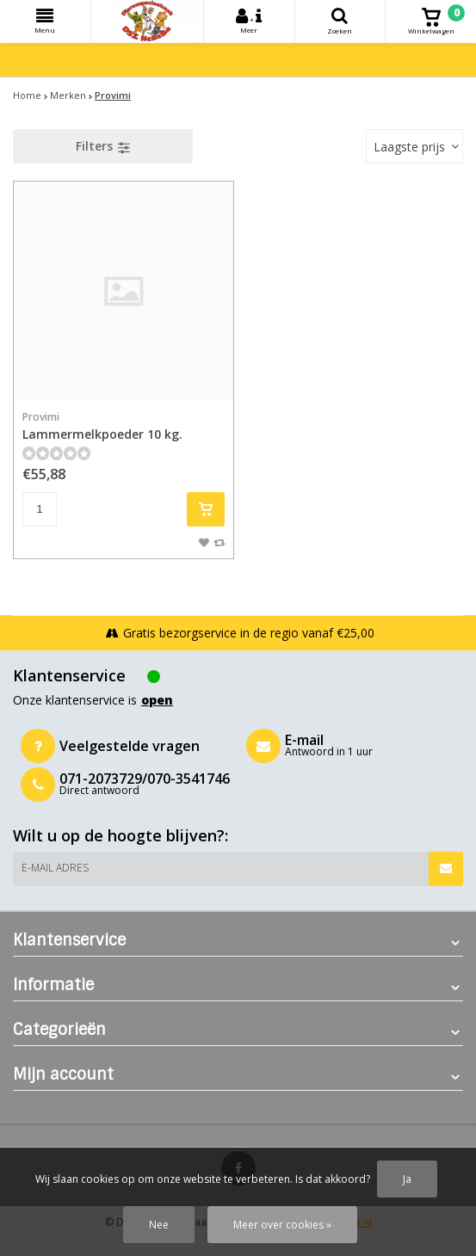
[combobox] (414, 146)
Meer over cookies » (282, 1224)
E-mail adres (55, 867)
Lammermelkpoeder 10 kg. (123, 425)
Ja (407, 1179)
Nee (159, 1224)
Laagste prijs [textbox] (409, 147)
